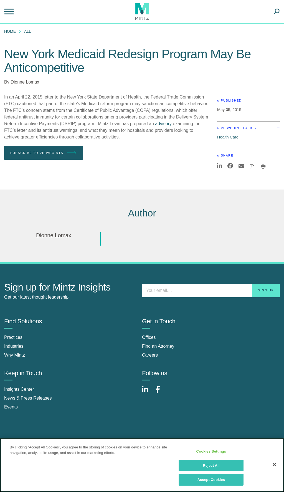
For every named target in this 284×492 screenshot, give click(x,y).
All (27, 31)
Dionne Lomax (25, 82)
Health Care (228, 137)
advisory (163, 123)
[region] (142, 465)
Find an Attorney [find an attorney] (158, 346)
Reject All (211, 465)
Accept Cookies (211, 480)
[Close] (274, 464)
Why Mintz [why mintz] (14, 355)
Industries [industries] (13, 346)
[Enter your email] (211, 290)
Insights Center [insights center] (19, 389)
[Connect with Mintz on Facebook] (161, 392)
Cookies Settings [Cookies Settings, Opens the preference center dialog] (211, 451)
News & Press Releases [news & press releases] (28, 398)
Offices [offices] (149, 337)
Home (10, 31)
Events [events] (11, 407)
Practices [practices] (13, 337)
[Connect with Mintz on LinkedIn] (147, 392)
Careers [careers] (150, 355)
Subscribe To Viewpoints (43, 153)
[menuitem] (11, 31)
